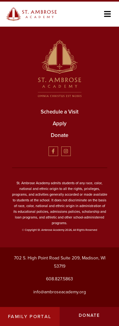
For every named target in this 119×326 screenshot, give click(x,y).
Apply (60, 123)
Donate (59, 135)
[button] (107, 14)
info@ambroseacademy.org (59, 291)
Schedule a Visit (59, 112)
